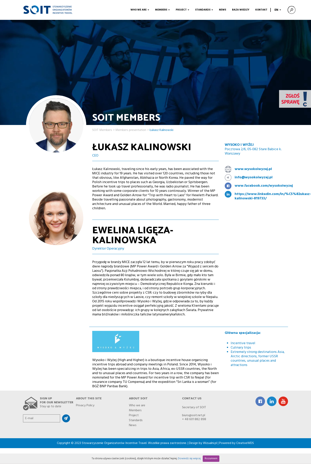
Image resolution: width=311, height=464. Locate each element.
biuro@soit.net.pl (193, 415)
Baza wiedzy (240, 10)
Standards (204, 10)
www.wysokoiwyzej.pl (253, 169)
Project (182, 10)
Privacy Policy (85, 404)
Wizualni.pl (210, 443)
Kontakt (261, 10)
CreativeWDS (245, 443)
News (222, 10)
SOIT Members (102, 129)
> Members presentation (129, 129)
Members (162, 10)
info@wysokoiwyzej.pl (254, 177)
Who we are (140, 10)
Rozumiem (211, 458)
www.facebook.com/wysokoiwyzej (260, 186)
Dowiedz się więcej (189, 458)
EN (277, 10)
